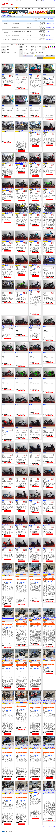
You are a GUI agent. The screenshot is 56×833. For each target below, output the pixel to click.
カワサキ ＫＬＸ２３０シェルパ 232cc (7, 403)
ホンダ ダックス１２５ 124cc (6, 240)
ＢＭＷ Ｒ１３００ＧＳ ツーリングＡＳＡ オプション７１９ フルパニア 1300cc (35, 573)
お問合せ (43, 0)
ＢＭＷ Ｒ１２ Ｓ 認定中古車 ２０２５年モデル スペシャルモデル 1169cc (21, 701)
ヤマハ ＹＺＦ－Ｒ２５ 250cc (33, 162)
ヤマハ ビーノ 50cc (32, 524)
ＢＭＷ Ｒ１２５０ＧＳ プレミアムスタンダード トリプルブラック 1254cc (21, 618)
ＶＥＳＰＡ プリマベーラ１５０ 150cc (35, 73)
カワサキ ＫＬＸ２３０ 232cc (47, 188)
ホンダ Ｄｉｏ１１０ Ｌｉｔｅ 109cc (49, 499)
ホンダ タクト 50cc (18, 547)
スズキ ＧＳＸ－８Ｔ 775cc (19, 130)
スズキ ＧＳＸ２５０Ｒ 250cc (47, 212)
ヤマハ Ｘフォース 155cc (5, 264)
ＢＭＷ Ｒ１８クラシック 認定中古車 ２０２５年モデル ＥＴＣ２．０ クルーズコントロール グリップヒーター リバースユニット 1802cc (8, 573)
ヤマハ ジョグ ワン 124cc (19, 499)
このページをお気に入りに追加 (50, 0)
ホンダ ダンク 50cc (18, 264)
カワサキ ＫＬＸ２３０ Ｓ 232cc (7, 212)
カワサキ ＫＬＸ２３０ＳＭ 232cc (34, 188)
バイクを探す (9, 15)
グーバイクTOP (4, 15)
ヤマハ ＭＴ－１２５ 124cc (33, 240)
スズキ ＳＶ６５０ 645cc (5, 162)
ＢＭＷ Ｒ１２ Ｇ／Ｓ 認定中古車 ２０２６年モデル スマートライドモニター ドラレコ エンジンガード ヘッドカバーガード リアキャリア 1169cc (21, 746)
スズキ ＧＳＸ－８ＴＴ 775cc (6, 130)
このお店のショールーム (50, 23)
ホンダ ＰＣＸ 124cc (5, 476)
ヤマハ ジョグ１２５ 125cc (47, 547)
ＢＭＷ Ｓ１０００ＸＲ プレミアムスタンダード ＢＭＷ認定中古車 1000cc (35, 618)
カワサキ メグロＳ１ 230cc (47, 351)
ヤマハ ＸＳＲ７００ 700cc (19, 325)
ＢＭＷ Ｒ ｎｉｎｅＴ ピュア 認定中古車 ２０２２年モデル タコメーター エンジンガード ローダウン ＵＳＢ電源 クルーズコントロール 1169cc (8, 791)
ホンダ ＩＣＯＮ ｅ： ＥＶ (6, 524)
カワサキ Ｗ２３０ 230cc (5, 377)
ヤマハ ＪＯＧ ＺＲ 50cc (33, 264)
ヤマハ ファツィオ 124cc (33, 476)
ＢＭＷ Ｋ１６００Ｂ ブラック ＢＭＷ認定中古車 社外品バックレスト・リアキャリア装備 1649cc (8, 618)
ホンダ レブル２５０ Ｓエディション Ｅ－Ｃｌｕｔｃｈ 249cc (21, 163)
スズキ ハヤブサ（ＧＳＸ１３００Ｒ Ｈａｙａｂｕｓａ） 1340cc (49, 105)
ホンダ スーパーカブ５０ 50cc (6, 499)
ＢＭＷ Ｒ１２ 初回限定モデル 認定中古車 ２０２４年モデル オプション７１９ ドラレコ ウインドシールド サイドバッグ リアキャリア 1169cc (35, 746)
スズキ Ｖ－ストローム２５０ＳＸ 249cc (21, 212)
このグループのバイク (50, 18)
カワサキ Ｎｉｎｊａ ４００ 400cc (7, 351)
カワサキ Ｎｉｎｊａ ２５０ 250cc (48, 162)
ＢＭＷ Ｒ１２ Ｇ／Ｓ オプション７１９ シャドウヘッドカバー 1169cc (49, 573)
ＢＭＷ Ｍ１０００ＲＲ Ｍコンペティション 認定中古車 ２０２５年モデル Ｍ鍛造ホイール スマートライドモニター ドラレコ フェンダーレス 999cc (49, 791)
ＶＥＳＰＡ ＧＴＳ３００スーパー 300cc (8, 73)
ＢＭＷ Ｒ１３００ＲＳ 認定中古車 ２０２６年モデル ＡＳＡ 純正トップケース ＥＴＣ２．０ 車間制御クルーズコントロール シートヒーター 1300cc (49, 701)
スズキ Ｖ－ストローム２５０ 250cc (34, 212)
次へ (54, 826)
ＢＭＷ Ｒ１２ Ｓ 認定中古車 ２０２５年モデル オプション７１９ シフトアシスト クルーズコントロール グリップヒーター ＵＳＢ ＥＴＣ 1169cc (35, 701)
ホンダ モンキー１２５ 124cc (19, 240)
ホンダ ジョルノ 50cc (46, 524)
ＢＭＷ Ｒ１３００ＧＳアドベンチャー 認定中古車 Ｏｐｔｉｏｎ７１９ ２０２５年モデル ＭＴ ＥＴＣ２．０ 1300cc (8, 701)
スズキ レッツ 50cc (32, 547)
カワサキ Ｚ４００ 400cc (47, 325)
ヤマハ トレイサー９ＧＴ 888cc (34, 289)
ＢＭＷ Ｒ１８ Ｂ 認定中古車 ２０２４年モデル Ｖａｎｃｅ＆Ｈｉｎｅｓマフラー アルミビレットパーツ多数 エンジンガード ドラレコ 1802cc (8, 746)
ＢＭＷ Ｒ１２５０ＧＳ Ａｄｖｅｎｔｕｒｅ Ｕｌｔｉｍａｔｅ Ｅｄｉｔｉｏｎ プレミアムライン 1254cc (21, 573)
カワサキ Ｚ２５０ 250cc (19, 188)
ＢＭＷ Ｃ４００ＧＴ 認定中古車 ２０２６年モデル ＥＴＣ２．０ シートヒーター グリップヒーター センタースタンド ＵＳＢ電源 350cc (21, 791)
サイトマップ (39, 0)
